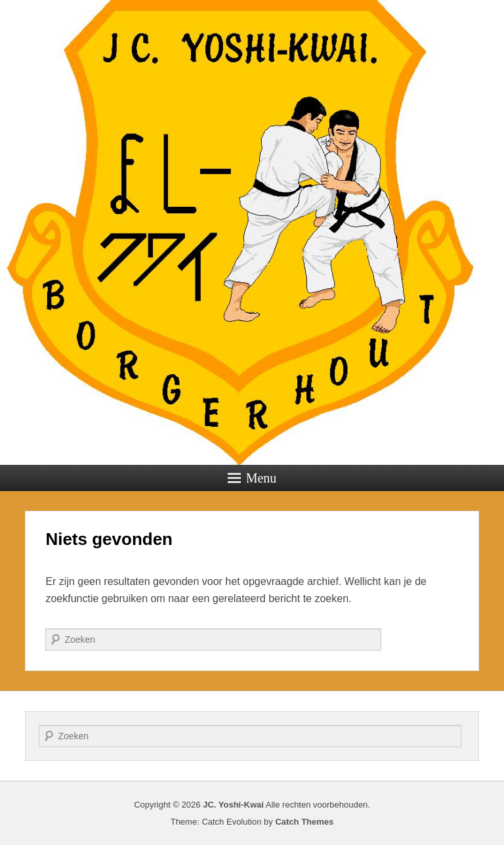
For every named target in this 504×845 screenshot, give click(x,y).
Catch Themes (304, 822)
